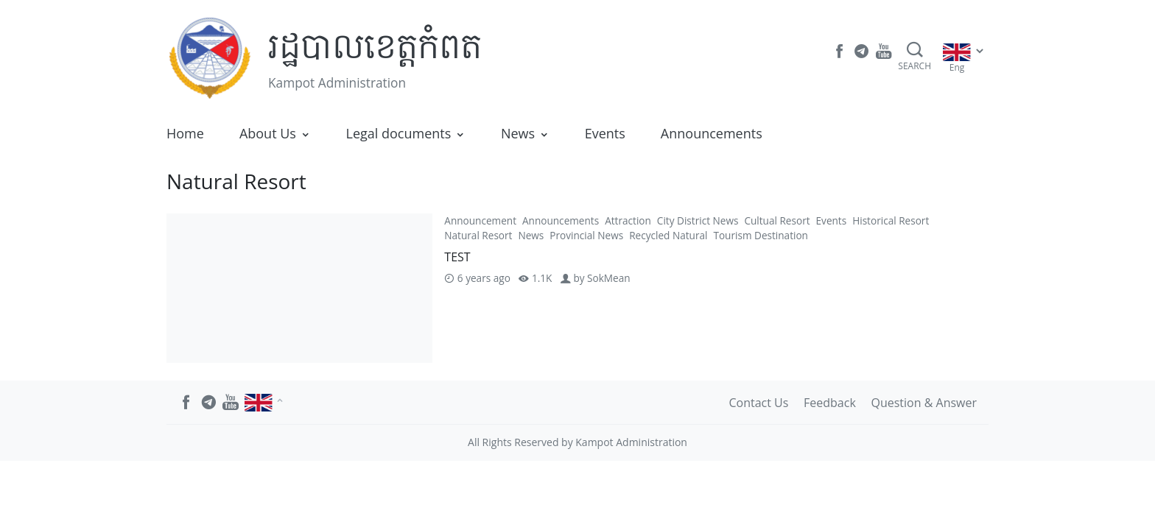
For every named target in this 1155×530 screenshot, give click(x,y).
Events (605, 133)
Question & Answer (924, 403)
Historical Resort (890, 220)
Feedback (830, 403)
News (518, 133)
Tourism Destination (760, 235)
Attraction (628, 220)
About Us (267, 133)
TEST (457, 257)
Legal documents (399, 133)
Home (185, 133)
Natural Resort (478, 235)
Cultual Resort (777, 220)
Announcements (711, 133)
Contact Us (758, 403)
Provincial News (586, 235)
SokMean (609, 278)
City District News (698, 220)
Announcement (480, 220)
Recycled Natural (668, 235)
